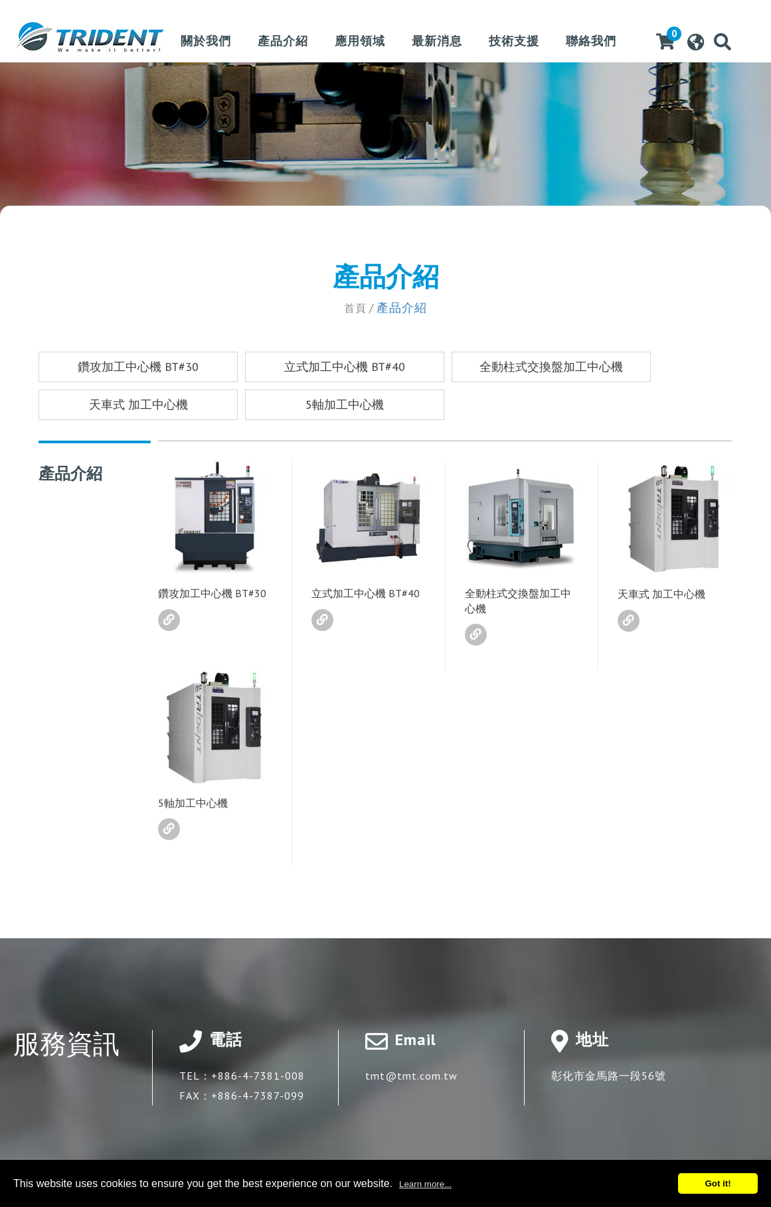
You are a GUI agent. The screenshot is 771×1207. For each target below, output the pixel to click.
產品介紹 (283, 41)
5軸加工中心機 (344, 404)
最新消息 (437, 41)
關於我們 (206, 41)
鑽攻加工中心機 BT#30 (138, 366)
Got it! (717, 1183)
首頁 (355, 307)
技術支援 (514, 41)
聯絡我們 (591, 41)
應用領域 (360, 41)
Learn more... (425, 1184)
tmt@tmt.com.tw (411, 1075)
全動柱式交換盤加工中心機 (551, 366)
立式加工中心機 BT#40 (344, 366)
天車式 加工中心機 (138, 404)
